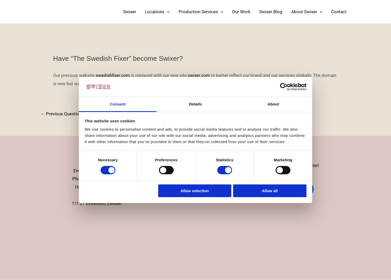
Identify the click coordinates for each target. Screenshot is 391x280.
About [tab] (273, 104)
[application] (167, 11)
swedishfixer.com (113, 75)
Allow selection (194, 191)
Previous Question (61, 114)
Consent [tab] (118, 104)
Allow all (270, 191)
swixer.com (199, 75)
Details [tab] (195, 104)
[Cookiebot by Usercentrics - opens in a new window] (283, 87)
